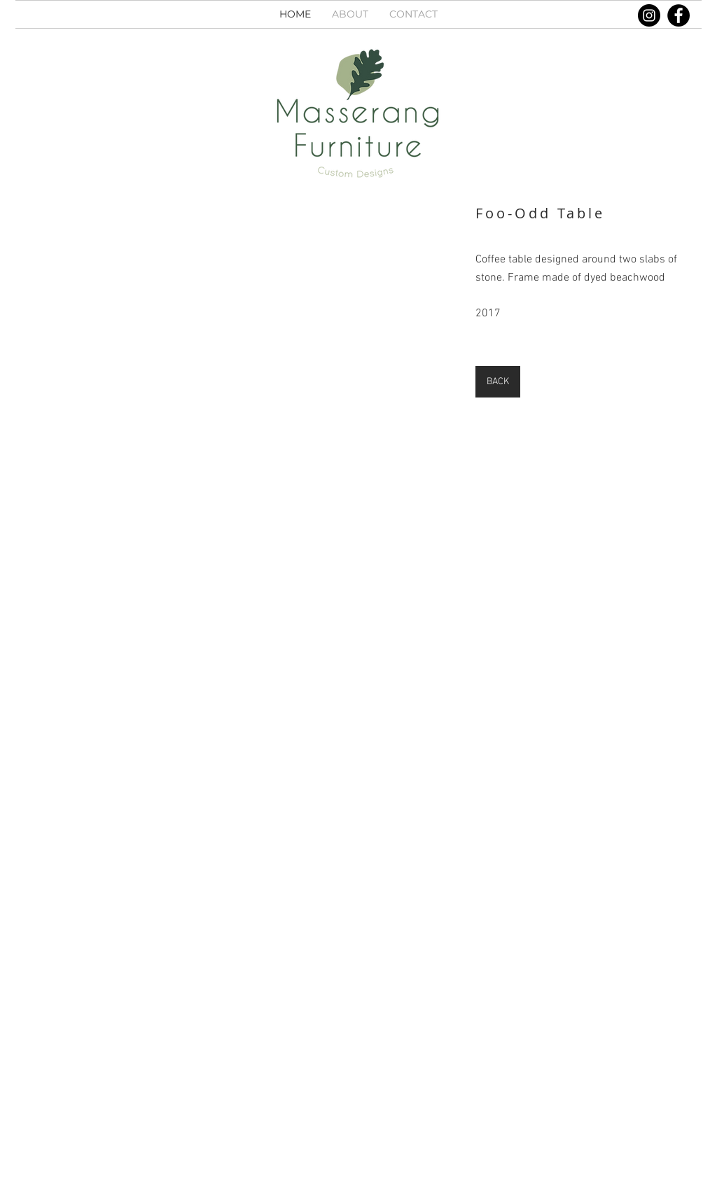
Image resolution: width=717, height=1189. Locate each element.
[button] (239, 333)
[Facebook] (678, 15)
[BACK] (497, 381)
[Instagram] (649, 15)
